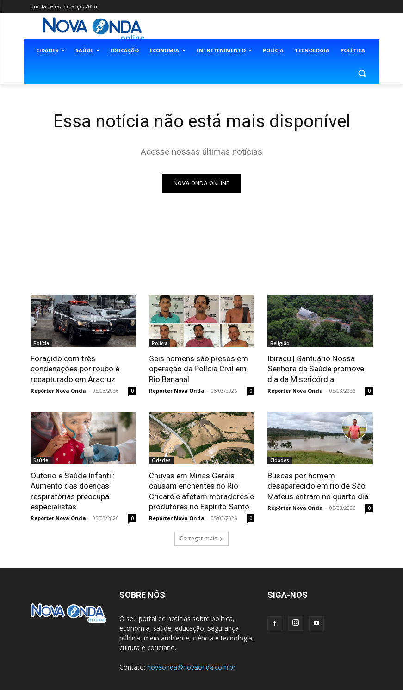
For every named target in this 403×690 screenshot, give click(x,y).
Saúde (40, 460)
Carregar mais (201, 538)
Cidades (161, 460)
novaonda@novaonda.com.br (191, 666)
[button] (362, 73)
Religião (280, 343)
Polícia (41, 343)
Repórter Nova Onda (58, 390)
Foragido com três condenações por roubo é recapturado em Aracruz (75, 368)
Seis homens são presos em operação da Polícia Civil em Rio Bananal (198, 368)
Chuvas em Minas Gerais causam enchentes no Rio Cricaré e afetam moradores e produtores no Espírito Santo (201, 491)
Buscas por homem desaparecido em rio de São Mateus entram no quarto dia (317, 486)
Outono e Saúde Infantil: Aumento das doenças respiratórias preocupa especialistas (72, 491)
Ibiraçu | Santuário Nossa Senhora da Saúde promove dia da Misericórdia (315, 368)
